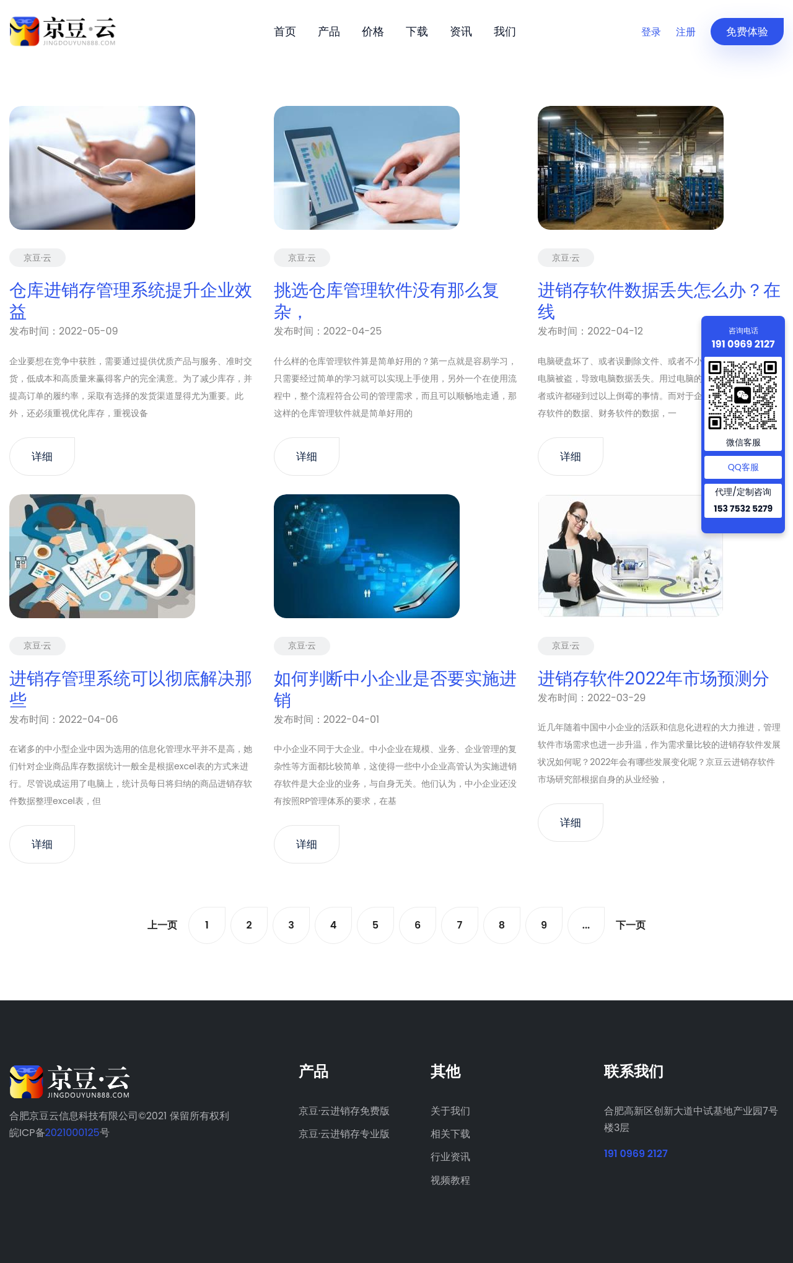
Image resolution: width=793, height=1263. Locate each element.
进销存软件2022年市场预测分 (653, 678)
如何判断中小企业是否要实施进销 (395, 689)
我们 (505, 31)
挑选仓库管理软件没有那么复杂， (386, 301)
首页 (285, 31)
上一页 (162, 925)
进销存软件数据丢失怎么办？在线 (659, 301)
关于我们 (450, 1111)
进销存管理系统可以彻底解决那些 (130, 689)
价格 (373, 31)
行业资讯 (450, 1157)
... (586, 925)
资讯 (461, 31)
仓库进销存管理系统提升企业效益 (130, 301)
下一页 (631, 925)
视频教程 (450, 1180)
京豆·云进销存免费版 (344, 1111)
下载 (417, 31)
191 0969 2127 (636, 1154)
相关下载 (450, 1134)
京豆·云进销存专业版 (344, 1134)
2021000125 (72, 1132)
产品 (329, 31)
